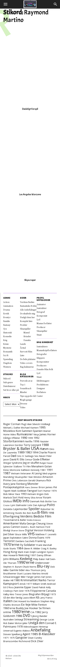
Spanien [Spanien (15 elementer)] (38, 431)
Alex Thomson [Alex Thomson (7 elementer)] (32, 570)
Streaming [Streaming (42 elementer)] (31, 619)
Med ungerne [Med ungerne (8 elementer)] (49, 473)
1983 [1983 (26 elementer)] (28, 452)
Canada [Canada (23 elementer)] (51, 590)
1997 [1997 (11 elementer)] (33, 555)
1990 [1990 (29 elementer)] (24, 438)
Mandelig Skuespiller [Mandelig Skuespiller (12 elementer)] (15, 476)
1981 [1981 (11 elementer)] (43, 469)
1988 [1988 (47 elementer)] (45, 445)
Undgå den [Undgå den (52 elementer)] (36, 623)
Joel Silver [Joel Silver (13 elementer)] (9, 534)
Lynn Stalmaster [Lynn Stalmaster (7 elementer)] (18, 505)
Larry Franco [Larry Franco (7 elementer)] (46, 597)
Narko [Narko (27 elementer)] (42, 580)
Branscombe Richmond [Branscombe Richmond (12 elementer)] (16, 641)
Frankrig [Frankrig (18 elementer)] (40, 541)
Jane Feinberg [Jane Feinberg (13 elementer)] (19, 484)
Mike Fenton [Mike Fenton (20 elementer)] (39, 604)
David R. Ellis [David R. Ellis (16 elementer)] (17, 459)
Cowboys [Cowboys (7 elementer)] (8, 590)
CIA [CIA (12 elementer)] (32, 612)
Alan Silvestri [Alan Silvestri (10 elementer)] (33, 424)
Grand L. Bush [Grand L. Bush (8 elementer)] (28, 526)
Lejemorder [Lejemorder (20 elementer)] (20, 509)
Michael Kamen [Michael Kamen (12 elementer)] (30, 427)
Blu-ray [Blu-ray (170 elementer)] (43, 566)
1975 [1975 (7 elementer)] (12, 637)
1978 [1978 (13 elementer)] (20, 626)
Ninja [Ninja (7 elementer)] (36, 434)
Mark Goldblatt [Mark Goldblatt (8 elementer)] (19, 490)
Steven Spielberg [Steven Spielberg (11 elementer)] (12, 634)
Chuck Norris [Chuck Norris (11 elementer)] (29, 566)
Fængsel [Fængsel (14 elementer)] (32, 490)
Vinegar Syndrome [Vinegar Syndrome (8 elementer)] (12, 462)
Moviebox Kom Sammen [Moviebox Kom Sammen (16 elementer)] (17, 431)
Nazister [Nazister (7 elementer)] (44, 441)
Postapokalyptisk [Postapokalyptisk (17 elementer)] (13, 487)
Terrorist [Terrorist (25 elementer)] (9, 541)
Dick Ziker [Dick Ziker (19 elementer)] (37, 641)
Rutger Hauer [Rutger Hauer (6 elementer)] (46, 462)
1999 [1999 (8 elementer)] (30, 437)
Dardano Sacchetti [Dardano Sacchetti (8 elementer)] (25, 541)
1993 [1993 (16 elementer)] (24, 494)
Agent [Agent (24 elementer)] (26, 634)
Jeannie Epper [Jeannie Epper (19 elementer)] (22, 587)
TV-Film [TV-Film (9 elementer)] (27, 466)
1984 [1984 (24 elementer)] (20, 548)
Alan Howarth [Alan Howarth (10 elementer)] (10, 555)
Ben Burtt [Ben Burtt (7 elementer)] (32, 512)
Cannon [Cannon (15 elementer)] (15, 527)
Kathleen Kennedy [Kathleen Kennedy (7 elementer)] (30, 469)
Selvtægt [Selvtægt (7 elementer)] (18, 619)
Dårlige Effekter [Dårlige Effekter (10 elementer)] (11, 437)
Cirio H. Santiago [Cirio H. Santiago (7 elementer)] (25, 456)
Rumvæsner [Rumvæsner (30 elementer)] (25, 434)
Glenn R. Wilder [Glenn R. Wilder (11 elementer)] (32, 548)
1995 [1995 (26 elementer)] (42, 427)
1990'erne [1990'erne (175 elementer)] (25, 562)
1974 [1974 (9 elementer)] (53, 490)
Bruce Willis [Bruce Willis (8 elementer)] (21, 534)
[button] (5, 4)
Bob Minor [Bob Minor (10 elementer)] (9, 494)
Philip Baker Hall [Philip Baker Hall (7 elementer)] (41, 559)
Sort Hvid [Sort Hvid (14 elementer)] (17, 497)
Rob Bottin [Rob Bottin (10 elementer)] (46, 501)
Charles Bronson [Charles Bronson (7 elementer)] (11, 604)
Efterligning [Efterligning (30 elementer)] (11, 516)
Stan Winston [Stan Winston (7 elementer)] (35, 476)
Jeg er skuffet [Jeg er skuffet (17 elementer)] (31, 462)
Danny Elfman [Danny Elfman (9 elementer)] (44, 555)
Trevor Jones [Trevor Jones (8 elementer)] (21, 594)
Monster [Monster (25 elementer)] (32, 484)
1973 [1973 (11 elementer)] (53, 594)
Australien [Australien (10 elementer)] (8, 619)
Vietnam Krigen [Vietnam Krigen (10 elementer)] (35, 494)
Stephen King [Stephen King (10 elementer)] (47, 601)
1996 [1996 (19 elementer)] (36, 441)
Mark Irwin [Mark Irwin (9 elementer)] (23, 551)
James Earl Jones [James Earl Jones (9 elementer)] (43, 576)
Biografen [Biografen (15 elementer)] (35, 594)
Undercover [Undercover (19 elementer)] (42, 563)
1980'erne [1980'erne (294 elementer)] (21, 611)
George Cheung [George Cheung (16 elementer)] (36, 523)
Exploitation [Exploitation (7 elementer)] (16, 537)
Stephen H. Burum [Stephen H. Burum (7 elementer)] (12, 566)
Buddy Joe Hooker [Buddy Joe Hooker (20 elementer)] (27, 608)
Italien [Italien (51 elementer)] (7, 601)
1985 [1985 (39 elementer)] (34, 634)
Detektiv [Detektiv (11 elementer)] (8, 509)
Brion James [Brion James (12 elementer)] (45, 487)
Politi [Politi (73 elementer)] (51, 505)
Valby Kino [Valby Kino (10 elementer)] (8, 594)
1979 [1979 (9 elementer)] (47, 537)
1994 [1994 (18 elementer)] (35, 452)
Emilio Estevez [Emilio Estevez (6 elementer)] (34, 520)
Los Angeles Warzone (30, 194)
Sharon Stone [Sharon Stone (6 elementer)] (17, 530)
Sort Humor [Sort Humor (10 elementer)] (44, 490)
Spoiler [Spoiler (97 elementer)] (34, 508)
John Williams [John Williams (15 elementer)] (11, 559)
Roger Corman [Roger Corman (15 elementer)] (11, 424)
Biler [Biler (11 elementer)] (23, 576)
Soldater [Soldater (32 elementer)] (30, 545)
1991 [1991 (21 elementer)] (50, 470)
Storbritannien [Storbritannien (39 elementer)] (13, 441)
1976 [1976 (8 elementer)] (27, 590)
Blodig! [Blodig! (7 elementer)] (6, 530)
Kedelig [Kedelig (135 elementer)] (26, 558)
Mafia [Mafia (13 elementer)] (23, 523)
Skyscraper (30, 280)
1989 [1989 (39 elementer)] (21, 452)
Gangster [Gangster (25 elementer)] (21, 637)
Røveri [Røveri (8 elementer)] (42, 456)
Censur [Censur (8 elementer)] (28, 459)
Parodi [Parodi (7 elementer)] (6, 456)
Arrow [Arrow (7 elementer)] (39, 497)
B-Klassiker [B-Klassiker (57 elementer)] (47, 634)
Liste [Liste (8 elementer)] (29, 505)
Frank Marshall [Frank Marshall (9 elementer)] (44, 544)
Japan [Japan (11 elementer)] (6, 537)
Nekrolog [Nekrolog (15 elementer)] (24, 555)
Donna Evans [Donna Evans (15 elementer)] (36, 537)
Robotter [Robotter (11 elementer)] (45, 509)
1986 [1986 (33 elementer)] (19, 616)
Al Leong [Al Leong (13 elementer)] (37, 473)
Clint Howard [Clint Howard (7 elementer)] (19, 601)
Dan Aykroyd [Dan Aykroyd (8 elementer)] (39, 505)
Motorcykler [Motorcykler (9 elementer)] (21, 623)
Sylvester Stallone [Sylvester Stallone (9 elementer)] (12, 466)
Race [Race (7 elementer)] (17, 494)
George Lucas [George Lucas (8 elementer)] (47, 619)
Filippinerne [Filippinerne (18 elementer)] (37, 590)
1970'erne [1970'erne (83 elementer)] (11, 544)
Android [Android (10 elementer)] (51, 583)
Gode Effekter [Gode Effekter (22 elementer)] (41, 459)
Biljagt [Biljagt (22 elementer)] (45, 594)
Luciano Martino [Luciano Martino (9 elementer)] (32, 573)
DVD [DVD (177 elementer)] (26, 615)
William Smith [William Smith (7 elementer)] (39, 583)
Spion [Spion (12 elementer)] (50, 551)
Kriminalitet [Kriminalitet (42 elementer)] (29, 580)
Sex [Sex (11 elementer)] (36, 456)
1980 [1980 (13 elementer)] (17, 580)
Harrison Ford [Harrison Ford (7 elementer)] (43, 526)
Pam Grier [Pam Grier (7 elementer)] (18, 590)
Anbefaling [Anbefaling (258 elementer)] (40, 630)
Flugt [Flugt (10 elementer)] (24, 424)
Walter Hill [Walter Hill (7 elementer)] (8, 580)
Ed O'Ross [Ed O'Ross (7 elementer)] (8, 587)
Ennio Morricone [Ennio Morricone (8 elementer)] (11, 469)
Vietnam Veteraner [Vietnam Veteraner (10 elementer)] (21, 473)
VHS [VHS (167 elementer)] (31, 533)
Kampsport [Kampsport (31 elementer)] (11, 583)
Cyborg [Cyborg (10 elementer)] (35, 616)
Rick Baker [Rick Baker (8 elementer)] (8, 623)
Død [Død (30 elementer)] (13, 456)
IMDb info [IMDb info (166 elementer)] (21, 500)
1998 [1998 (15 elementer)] (51, 513)
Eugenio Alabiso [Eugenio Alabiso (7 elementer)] (21, 630)
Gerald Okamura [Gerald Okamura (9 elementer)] (37, 480)
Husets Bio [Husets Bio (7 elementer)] (20, 512)
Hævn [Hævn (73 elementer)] (44, 448)
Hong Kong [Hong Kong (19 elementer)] (10, 552)
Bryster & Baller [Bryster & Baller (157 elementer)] (16, 448)
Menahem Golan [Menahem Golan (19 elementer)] (41, 466)
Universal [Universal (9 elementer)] (8, 630)
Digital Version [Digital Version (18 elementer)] (34, 530)
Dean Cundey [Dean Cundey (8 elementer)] (35, 637)
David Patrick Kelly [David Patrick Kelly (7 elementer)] (41, 587)
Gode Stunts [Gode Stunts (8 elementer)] (9, 548)
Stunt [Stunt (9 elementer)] (20, 573)
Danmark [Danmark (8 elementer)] (35, 501)
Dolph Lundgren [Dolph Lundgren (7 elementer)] (38, 551)
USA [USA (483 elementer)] (35, 448)
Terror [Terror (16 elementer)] (51, 580)
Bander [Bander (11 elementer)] (43, 616)
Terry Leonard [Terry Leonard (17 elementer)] (32, 445)
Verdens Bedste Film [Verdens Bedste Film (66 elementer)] (35, 516)
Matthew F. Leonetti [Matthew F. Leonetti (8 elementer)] (45, 534)
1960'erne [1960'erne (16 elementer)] (9, 608)
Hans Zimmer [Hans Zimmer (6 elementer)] (31, 487)
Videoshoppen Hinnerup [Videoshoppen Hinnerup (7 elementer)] (35, 626)
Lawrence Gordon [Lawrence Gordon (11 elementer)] (13, 445)
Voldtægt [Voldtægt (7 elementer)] (45, 424)
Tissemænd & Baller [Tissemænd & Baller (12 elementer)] (15, 519)
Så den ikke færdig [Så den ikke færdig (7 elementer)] (12, 597)
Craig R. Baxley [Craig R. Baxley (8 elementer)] (48, 548)
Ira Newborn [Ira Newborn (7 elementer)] (33, 601)
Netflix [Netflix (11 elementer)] (28, 441)
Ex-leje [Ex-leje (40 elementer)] (26, 604)
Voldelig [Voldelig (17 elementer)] (49, 530)
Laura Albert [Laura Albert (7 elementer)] (29, 597)
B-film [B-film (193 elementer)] (42, 512)
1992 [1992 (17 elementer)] (36, 438)
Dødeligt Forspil (30, 109)
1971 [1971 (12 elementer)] (6, 637)
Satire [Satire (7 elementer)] (25, 537)
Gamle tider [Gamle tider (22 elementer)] (17, 570)
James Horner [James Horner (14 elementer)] (48, 434)
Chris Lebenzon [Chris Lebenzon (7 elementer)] (20, 480)
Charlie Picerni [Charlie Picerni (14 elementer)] (47, 452)
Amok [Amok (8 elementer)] (23, 583)
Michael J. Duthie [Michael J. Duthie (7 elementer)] (11, 427)
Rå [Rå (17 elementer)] (37, 597)
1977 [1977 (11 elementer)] (29, 583)
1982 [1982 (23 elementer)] (38, 612)
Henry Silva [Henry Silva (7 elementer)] (29, 497)
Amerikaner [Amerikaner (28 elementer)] (11, 523)
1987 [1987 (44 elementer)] (6, 473)
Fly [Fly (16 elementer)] (21, 545)
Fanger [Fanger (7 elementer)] (30, 576)
